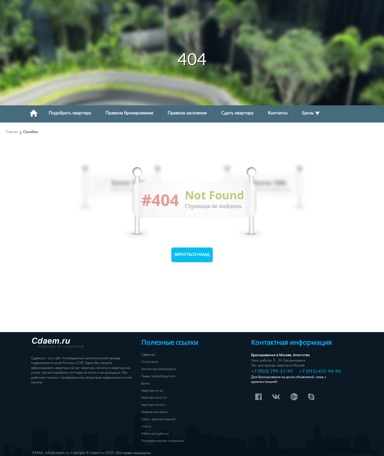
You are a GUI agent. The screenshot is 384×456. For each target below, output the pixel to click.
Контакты (278, 113)
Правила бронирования (129, 113)
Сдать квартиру (237, 113)
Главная (11, 132)
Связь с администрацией (158, 419)
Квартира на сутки (154, 397)
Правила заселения (187, 113)
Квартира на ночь (153, 404)
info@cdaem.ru (57, 453)
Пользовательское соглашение (162, 440)
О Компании (149, 361)
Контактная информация (158, 369)
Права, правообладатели (158, 376)
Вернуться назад (192, 255)
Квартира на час (152, 390)
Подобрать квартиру (70, 113)
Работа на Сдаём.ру (155, 433)
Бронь (311, 113)
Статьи (146, 426)
